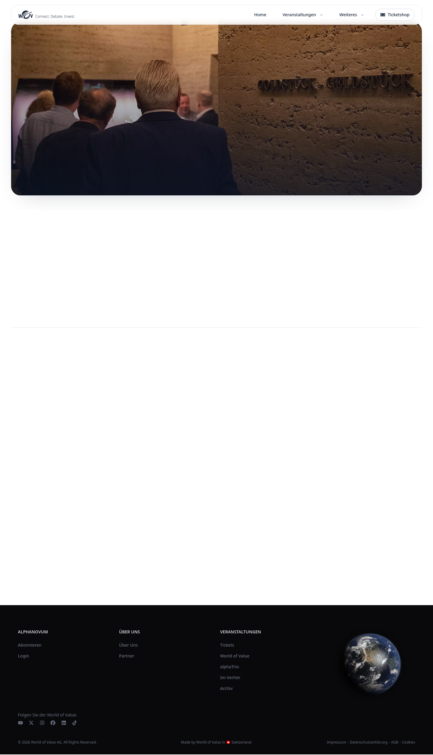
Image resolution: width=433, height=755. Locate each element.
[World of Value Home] (46, 15)
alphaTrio (229, 667)
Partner (126, 656)
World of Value (235, 656)
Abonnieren (29, 645)
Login (23, 656)
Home (260, 14)
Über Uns (128, 645)
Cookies (408, 743)
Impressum (336, 742)
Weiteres (351, 14)
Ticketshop (395, 14)
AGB (394, 742)
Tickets (227, 645)
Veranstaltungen (303, 14)
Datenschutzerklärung (368, 742)
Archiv (226, 689)
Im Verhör (230, 678)
